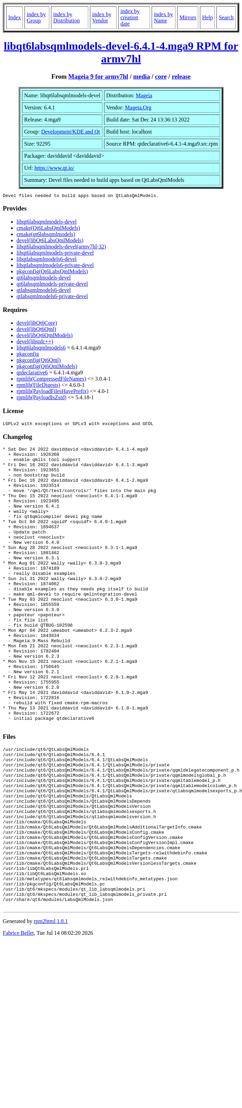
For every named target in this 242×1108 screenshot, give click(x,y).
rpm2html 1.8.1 (51, 1011)
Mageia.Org (138, 107)
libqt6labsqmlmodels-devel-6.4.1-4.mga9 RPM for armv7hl (121, 52)
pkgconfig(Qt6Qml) (39, 361)
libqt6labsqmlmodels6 (41, 349)
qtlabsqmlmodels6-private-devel (52, 297)
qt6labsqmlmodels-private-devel (52, 285)
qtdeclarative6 (32, 373)
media (141, 76)
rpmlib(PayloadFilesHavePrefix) (53, 392)
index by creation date (130, 17)
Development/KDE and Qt (70, 132)
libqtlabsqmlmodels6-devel (47, 260)
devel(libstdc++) (35, 342)
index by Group (36, 17)
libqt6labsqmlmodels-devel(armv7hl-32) (61, 248)
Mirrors (187, 17)
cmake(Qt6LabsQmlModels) (48, 229)
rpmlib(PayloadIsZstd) (42, 398)
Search (226, 17)
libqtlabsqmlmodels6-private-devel (55, 266)
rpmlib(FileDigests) (38, 386)
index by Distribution (66, 17)
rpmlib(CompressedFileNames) (51, 380)
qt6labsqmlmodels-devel (44, 279)
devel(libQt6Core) (37, 324)
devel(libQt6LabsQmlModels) (50, 241)
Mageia (144, 95)
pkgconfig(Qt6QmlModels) (47, 367)
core (161, 76)
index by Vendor (101, 17)
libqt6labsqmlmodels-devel (47, 223)
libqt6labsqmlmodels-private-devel (55, 254)
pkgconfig (28, 355)
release (181, 76)
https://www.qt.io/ (54, 168)
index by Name (163, 17)
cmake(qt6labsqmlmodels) (46, 235)
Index (14, 17)
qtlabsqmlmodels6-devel (44, 291)
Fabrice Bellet (18, 1023)
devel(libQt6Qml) (36, 330)
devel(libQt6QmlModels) (45, 336)
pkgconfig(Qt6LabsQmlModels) (52, 272)
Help (207, 17)
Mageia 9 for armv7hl (98, 76)
